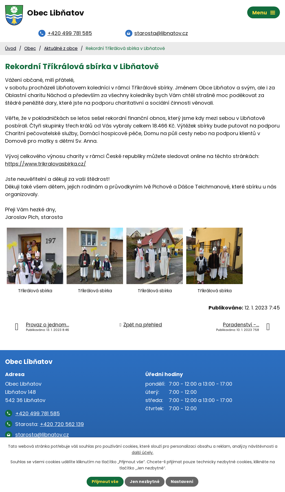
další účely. (143, 452)
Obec (30, 48)
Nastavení (182, 481)
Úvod (10, 48)
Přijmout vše (105, 481)
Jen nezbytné (144, 481)
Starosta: (49, 424)
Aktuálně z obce (61, 48)
